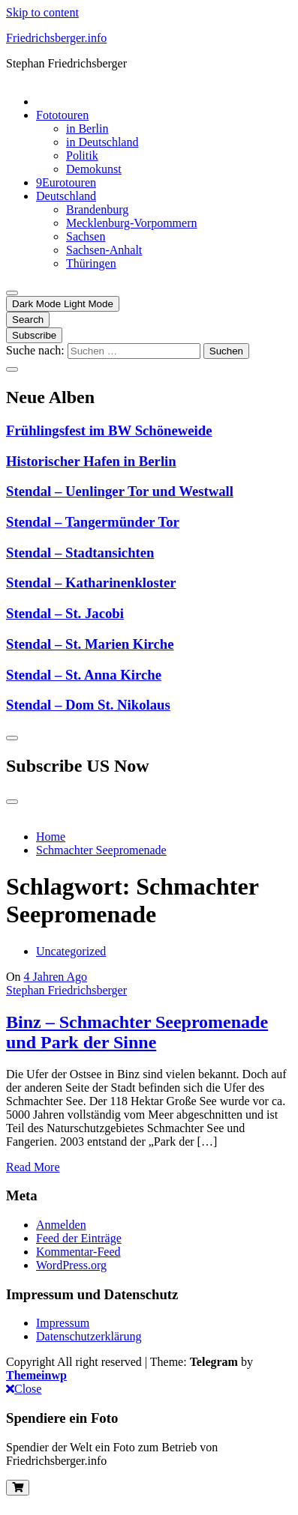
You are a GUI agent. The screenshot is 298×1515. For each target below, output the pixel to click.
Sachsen (85, 236)
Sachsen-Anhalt (104, 250)
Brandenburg (97, 209)
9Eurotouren (66, 182)
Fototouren (62, 115)
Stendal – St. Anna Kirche (83, 675)
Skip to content (42, 12)
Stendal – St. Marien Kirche (90, 644)
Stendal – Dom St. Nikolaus (88, 705)
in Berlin (87, 128)
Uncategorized (71, 951)
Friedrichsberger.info (56, 37)
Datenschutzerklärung (88, 1336)
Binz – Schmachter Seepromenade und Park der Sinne (137, 1032)
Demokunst (94, 169)
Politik (82, 155)
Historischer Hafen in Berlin (91, 461)
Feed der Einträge (79, 1238)
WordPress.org (71, 1265)
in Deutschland (102, 142)
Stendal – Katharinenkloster (91, 582)
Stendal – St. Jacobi (65, 613)
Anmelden (61, 1224)
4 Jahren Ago (55, 976)
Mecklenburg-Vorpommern (131, 223)
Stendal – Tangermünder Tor (92, 522)
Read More (33, 1167)
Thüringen (91, 263)
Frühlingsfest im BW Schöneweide (109, 430)
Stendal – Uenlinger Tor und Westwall (119, 491)
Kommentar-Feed (78, 1251)
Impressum (62, 1322)
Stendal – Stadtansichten (80, 552)
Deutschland (66, 196)
